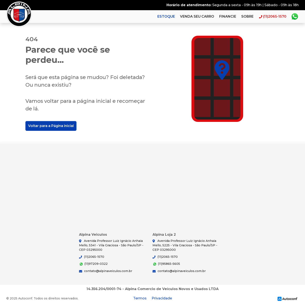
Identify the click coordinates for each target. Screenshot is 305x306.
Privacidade (162, 298)
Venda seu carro (197, 16)
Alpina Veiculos (19, 14)
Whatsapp (295, 16)
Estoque (166, 16)
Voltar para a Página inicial (51, 126)
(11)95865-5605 (166, 264)
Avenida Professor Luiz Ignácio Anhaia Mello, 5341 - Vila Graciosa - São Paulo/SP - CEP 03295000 (111, 245)
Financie (227, 16)
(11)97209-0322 (93, 264)
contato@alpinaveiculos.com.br (105, 271)
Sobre (247, 16)
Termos (140, 298)
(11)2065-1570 (91, 257)
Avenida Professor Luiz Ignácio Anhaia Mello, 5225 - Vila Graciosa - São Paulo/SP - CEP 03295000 (184, 245)
